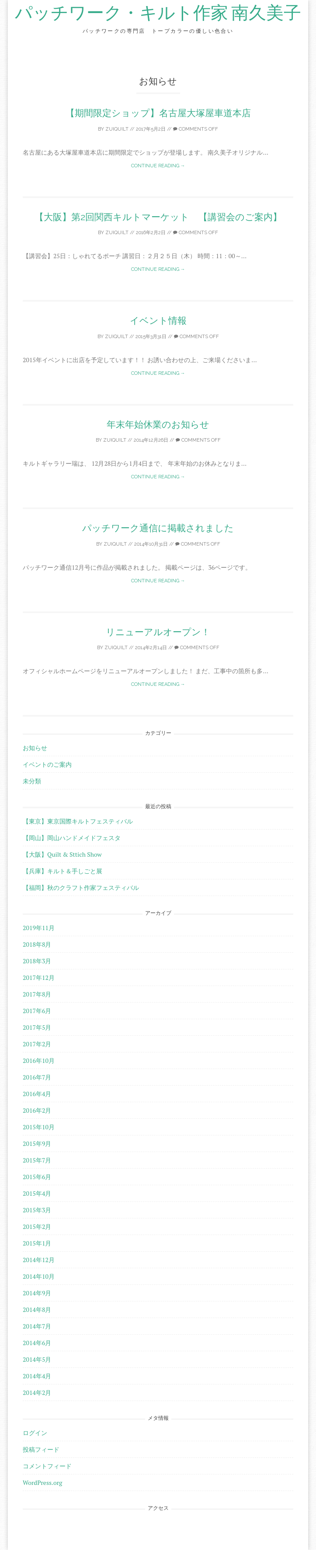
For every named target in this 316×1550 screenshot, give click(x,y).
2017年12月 (39, 977)
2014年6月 (37, 1343)
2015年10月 (39, 1127)
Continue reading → (158, 166)
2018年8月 (37, 944)
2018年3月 (37, 961)
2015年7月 (37, 1160)
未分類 (32, 781)
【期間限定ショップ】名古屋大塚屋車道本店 (158, 112)
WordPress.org (42, 1482)
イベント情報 (158, 320)
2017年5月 (37, 1027)
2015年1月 (37, 1243)
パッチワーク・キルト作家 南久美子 (158, 13)
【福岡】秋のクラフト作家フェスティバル (81, 887)
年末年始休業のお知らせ (158, 424)
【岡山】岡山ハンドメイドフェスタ (72, 838)
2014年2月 (37, 1392)
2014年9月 (37, 1293)
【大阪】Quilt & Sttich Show (62, 854)
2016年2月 (37, 1110)
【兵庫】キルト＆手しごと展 (62, 871)
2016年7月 (37, 1077)
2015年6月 (37, 1177)
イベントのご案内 (47, 764)
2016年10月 (39, 1060)
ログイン (35, 1433)
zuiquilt (116, 129)
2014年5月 (37, 1359)
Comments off (195, 129)
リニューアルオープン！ (158, 631)
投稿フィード (41, 1449)
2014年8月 (37, 1309)
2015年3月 (37, 1210)
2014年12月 (39, 1260)
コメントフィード (47, 1466)
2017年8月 (37, 994)
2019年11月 (39, 928)
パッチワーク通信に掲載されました (158, 527)
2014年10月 (39, 1276)
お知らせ (35, 748)
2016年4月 (37, 1094)
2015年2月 (37, 1226)
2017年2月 (37, 1044)
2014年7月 (37, 1326)
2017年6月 (37, 1011)
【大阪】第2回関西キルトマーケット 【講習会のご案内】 (158, 216)
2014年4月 (37, 1376)
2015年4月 (37, 1193)
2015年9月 (37, 1143)
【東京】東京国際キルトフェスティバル (78, 821)
